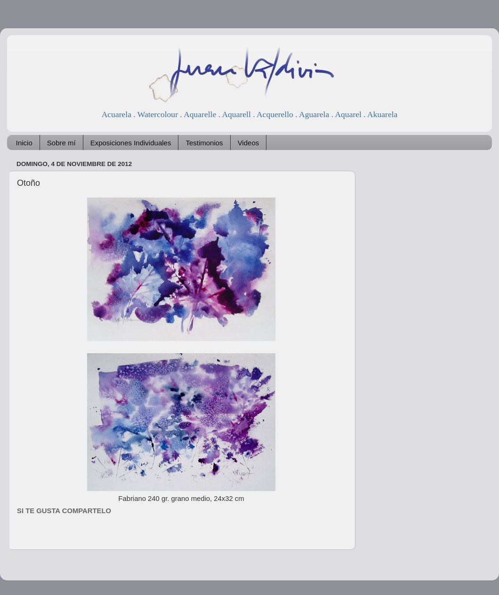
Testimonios (204, 143)
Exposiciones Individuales (130, 143)
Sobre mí (61, 143)
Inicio (24, 143)
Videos (248, 143)
